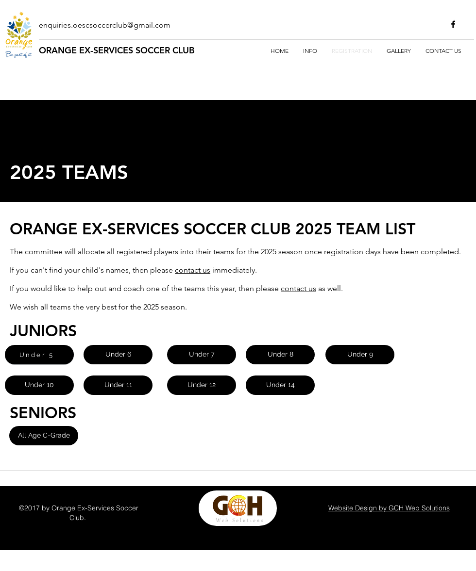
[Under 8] (280, 354)
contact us (192, 270)
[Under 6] (118, 354)
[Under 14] (280, 385)
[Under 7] (201, 354)
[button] (43, 435)
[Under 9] (359, 354)
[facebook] (453, 24)
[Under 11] (118, 385)
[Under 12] (201, 385)
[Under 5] (39, 354)
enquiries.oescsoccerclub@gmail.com (104, 25)
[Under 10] (39, 385)
